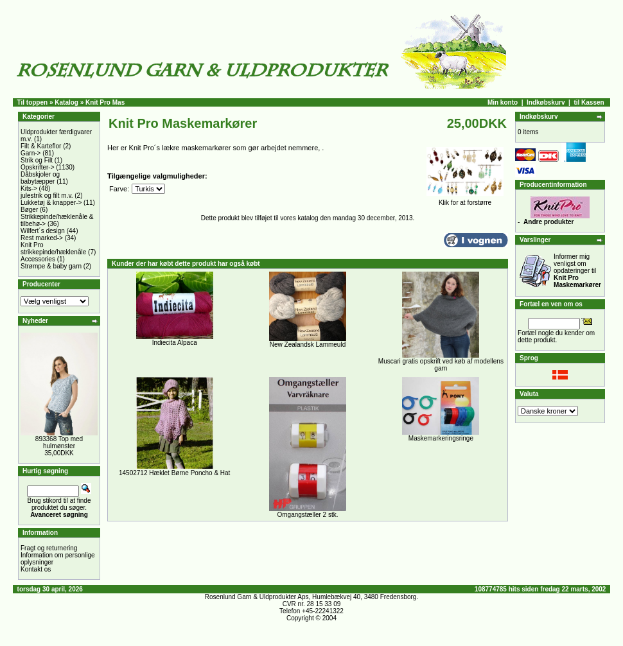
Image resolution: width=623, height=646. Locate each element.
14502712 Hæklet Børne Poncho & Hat (174, 472)
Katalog (66, 102)
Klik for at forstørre (465, 199)
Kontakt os (36, 569)
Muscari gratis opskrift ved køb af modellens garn (441, 365)
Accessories (38, 259)
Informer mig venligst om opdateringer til (577, 270)
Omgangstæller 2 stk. (307, 514)
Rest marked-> (42, 237)
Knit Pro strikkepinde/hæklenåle (53, 248)
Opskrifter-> (38, 167)
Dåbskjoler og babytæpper (40, 178)
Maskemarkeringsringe (440, 438)
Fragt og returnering (49, 548)
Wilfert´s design (43, 230)
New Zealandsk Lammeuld (308, 344)
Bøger (29, 209)
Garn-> (30, 153)
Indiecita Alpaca (174, 342)
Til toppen (32, 102)
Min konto (502, 102)
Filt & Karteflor (41, 146)
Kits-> (29, 188)
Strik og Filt (37, 160)
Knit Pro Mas (105, 102)
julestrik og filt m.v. (47, 195)
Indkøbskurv (546, 102)
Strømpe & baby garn (51, 266)
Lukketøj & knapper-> (51, 202)
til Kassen (589, 102)
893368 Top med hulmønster (59, 442)
